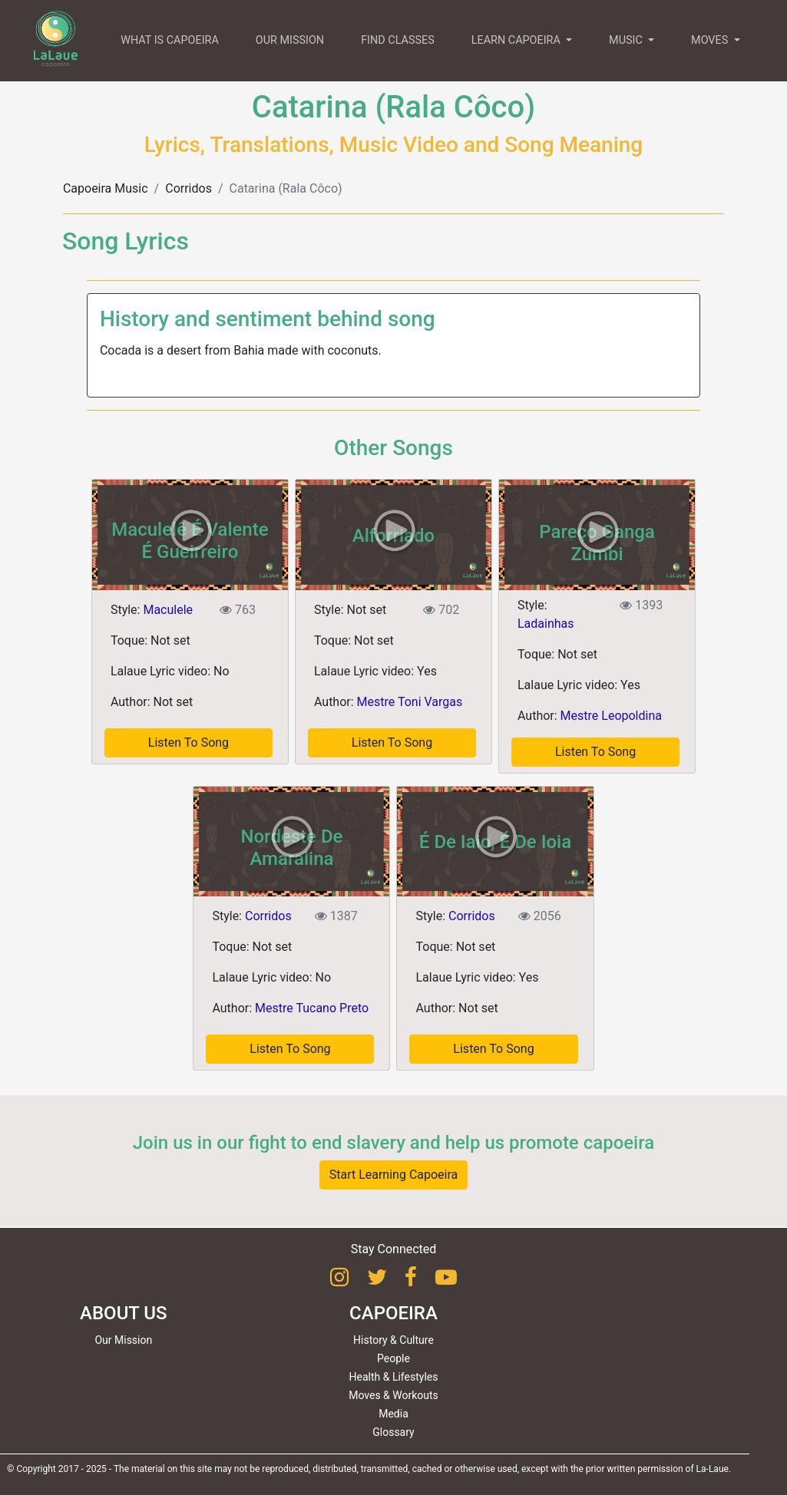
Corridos (188, 188)
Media (393, 1414)
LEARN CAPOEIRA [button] (517, 40)
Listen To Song (188, 742)
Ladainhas (546, 623)
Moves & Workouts (393, 1395)
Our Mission (123, 1340)
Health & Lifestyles (393, 1377)
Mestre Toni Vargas (410, 702)
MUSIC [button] (627, 40)
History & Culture (393, 1340)
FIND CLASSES (398, 40)
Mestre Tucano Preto (312, 1008)
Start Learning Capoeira (393, 1174)
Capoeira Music (105, 188)
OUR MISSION (290, 40)
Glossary (393, 1432)
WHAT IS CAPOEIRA (170, 40)
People (393, 1358)
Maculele (168, 609)
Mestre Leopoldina (611, 715)
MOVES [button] (711, 40)
